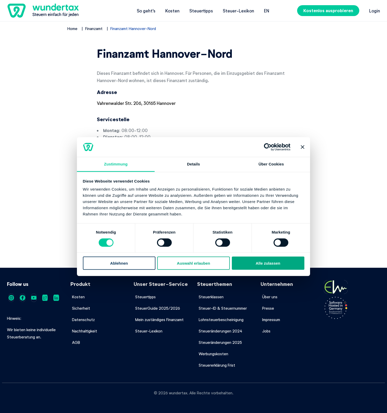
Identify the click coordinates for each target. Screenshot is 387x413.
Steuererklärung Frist (217, 365)
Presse (268, 308)
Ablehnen (119, 263)
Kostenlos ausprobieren (328, 10)
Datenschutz (83, 319)
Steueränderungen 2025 (220, 342)
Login (374, 10)
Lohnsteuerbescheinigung (221, 319)
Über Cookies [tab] (271, 164)
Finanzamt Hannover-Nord (133, 28)
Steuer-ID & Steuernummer (223, 308)
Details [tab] (193, 164)
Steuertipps (201, 10)
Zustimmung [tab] (116, 164)
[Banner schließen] (302, 147)
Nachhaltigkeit (84, 331)
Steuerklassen (211, 296)
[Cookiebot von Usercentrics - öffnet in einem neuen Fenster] (267, 147)
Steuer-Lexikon (238, 10)
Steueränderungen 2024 (220, 331)
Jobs (266, 331)
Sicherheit (81, 308)
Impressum (271, 319)
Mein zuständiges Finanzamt (159, 319)
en (266, 10)
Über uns (269, 296)
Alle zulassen (268, 263)
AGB (76, 342)
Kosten (172, 10)
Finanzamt (94, 28)
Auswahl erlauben (193, 263)
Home (72, 28)
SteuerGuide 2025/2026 (157, 308)
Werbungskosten (213, 353)
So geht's (146, 10)
